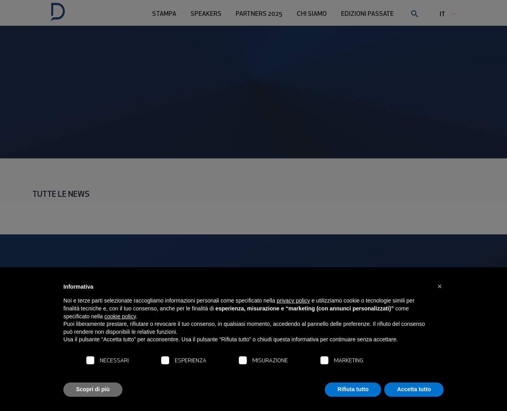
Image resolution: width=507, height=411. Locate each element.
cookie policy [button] (120, 316)
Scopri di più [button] (93, 389)
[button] (439, 286)
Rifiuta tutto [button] (353, 389)
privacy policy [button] (293, 300)
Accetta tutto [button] (414, 389)
